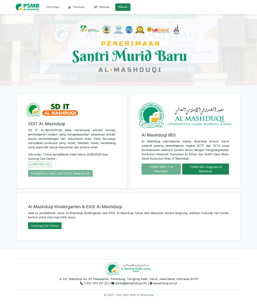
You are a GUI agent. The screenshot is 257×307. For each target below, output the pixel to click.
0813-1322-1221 (40, 164)
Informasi (52, 7)
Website (102, 7)
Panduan (76, 7)
